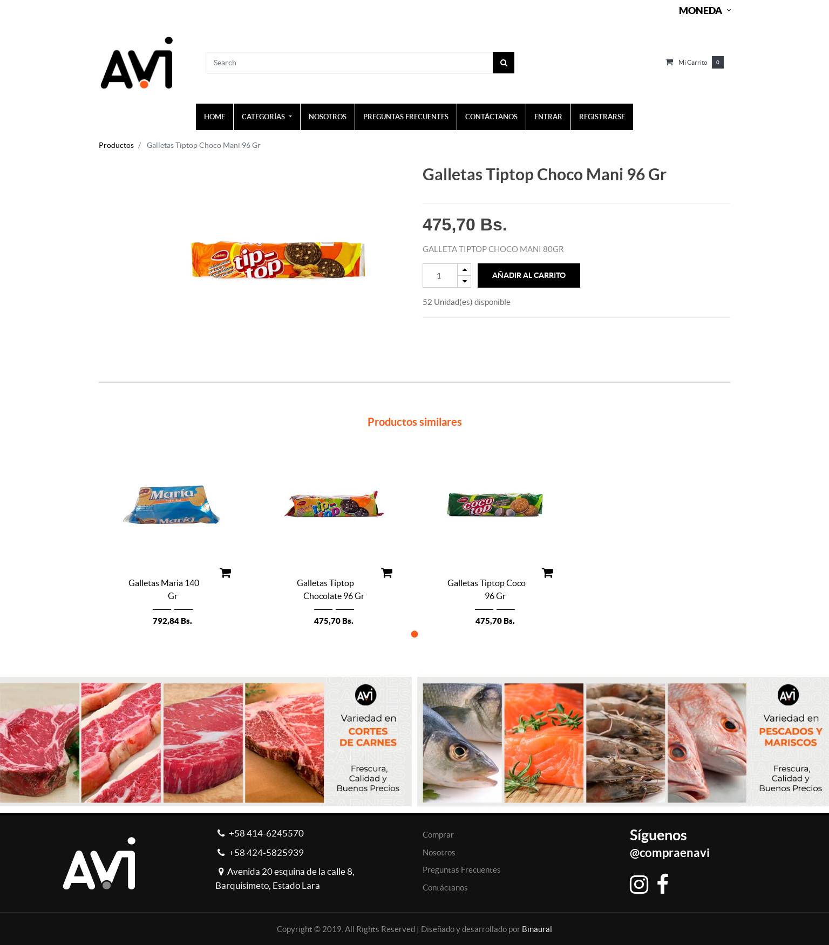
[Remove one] (464, 281)
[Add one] (464, 269)
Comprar (438, 834)
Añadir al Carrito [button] (529, 275)
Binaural (537, 929)
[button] (414, 633)
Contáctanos (445, 887)
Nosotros (439, 852)
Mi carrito (693, 62)
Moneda (700, 10)
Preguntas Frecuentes (462, 869)
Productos (116, 145)
